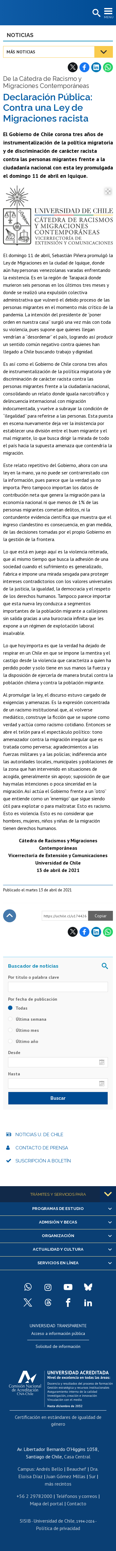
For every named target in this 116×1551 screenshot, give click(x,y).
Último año (23, 1041)
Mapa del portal (46, 1503)
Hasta (14, 1074)
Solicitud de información (58, 1346)
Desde (14, 1052)
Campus (26, 1469)
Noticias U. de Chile (39, 1134)
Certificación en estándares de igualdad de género (58, 1420)
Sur (92, 1476)
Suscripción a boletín (43, 1161)
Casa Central (77, 1456)
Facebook (84, 67)
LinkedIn (96, 67)
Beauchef (76, 1469)
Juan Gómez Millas (65, 1476)
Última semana (27, 1019)
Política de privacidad (58, 1528)
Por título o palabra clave (33, 977)
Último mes (23, 1030)
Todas (18, 1008)
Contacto (76, 1503)
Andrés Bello (49, 1469)
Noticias (20, 35)
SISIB (25, 1521)
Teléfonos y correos (76, 1496)
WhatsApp (108, 67)
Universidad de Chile (54, 1521)
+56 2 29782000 (34, 1496)
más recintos (58, 1484)
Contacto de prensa (41, 1148)
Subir (9, 915)
